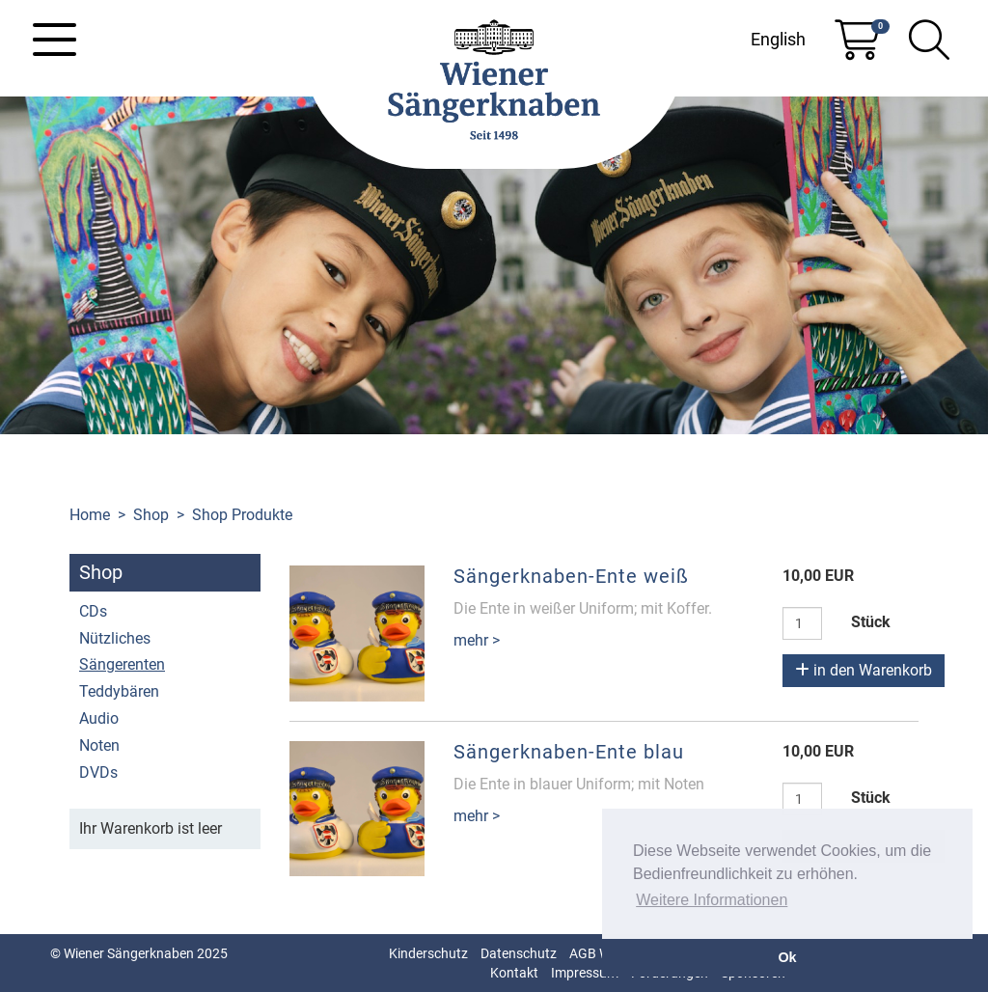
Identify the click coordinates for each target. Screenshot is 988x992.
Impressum (584, 972)
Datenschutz (518, 953)
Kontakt (514, 972)
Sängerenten (122, 664)
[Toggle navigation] (54, 39)
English (778, 39)
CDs (93, 611)
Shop (151, 515)
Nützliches (115, 638)
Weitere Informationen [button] (711, 900)
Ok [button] (787, 957)
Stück (871, 622)
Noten (99, 745)
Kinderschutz (428, 953)
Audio (99, 718)
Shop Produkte (242, 515)
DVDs (98, 772)
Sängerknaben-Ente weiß (571, 576)
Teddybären (119, 691)
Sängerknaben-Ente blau (568, 751)
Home (89, 515)
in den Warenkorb (863, 670)
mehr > (476, 640)
